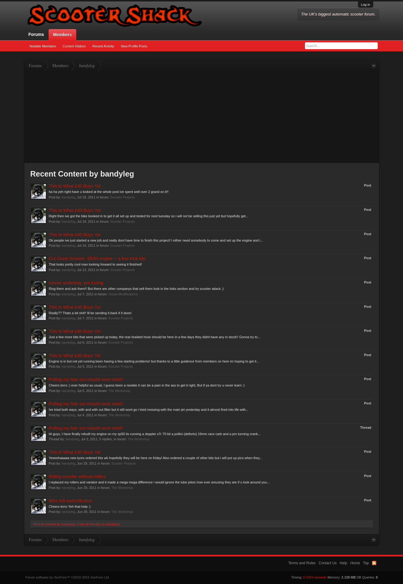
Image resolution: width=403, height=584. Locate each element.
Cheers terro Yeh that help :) (70, 506)
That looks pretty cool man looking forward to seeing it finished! (95, 264)
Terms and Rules (302, 563)
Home (355, 563)
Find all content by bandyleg (54, 524)
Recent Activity (103, 46)
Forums (36, 34)
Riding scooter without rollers (77, 476)
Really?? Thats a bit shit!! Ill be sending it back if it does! (90, 313)
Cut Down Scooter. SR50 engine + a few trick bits (97, 258)
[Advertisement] (201, 117)
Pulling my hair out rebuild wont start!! (86, 379)
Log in (365, 4)
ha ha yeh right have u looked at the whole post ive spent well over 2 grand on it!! (109, 192)
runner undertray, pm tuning (76, 282)
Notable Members (43, 46)
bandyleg (68, 197)
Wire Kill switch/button (70, 500)
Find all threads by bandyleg (99, 524)
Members (62, 34)
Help (343, 563)
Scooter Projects (122, 197)
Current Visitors (74, 46)
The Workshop (119, 391)
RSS (374, 563)
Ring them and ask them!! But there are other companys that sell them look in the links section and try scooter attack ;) (136, 288)
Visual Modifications (123, 294)
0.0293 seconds (315, 577)
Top (366, 563)
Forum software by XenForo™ (68, 577)
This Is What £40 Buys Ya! (75, 186)
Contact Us (327, 563)
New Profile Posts (134, 46)
